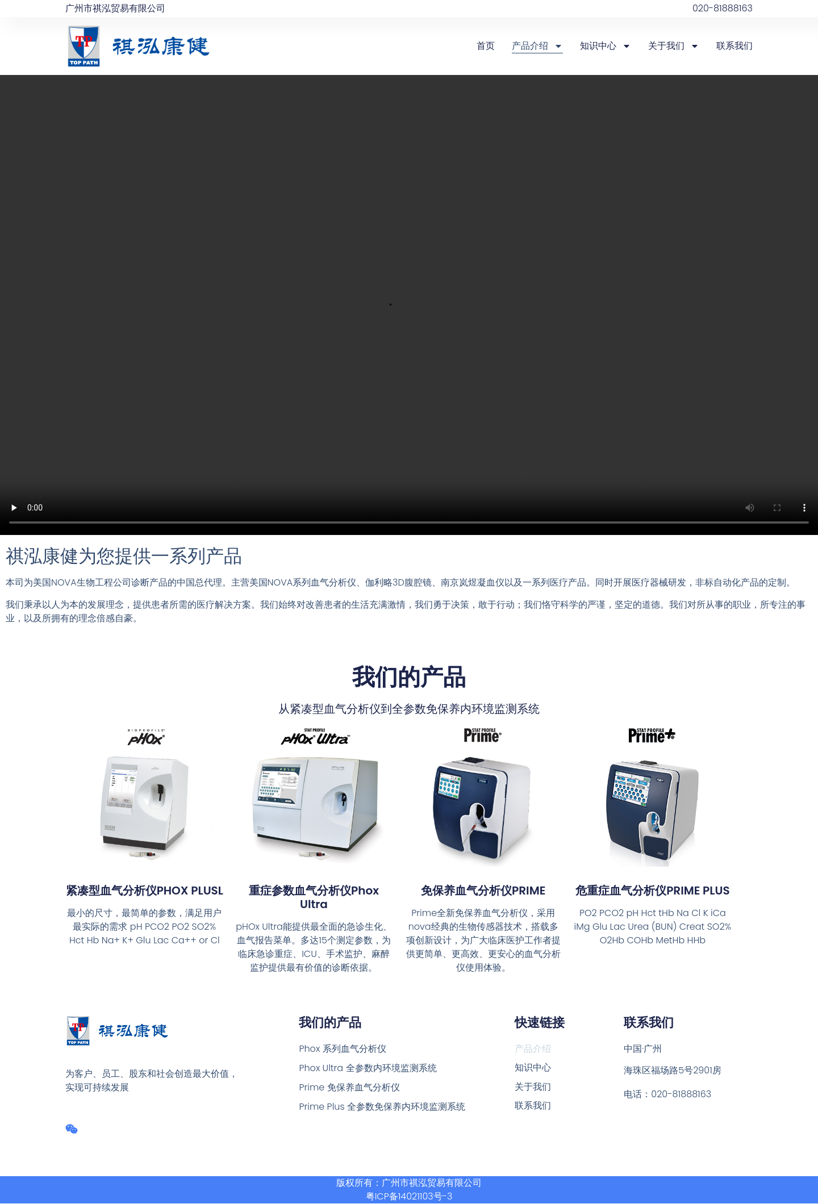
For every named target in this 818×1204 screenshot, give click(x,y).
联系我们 (734, 45)
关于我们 (673, 46)
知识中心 (605, 46)
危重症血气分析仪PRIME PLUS (652, 890)
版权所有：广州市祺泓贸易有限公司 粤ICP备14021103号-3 (409, 1190)
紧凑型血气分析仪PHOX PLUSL (144, 890)
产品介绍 (537, 46)
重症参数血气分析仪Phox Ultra (314, 897)
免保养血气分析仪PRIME (483, 890)
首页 (486, 45)
